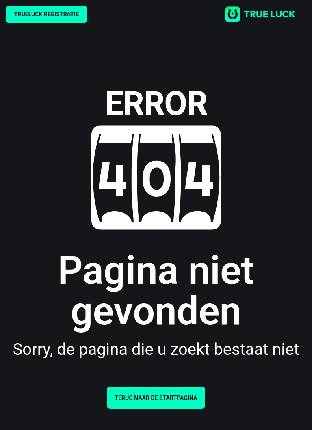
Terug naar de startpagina (156, 398)
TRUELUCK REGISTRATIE (46, 14)
